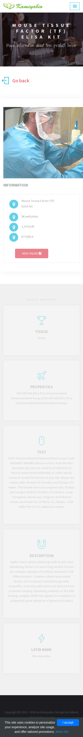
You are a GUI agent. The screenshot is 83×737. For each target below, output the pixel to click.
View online (31, 255)
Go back (15, 80)
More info (62, 731)
